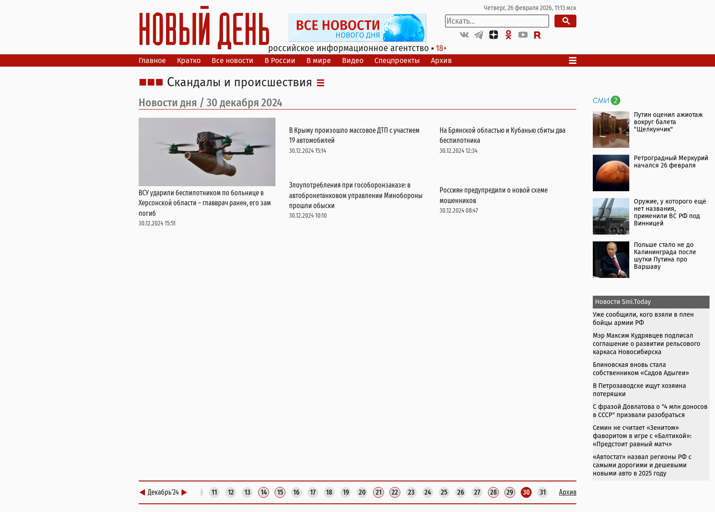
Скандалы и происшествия (239, 82)
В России (279, 60)
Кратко (189, 60)
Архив (441, 60)
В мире (318, 60)
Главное (152, 60)
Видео (352, 60)
